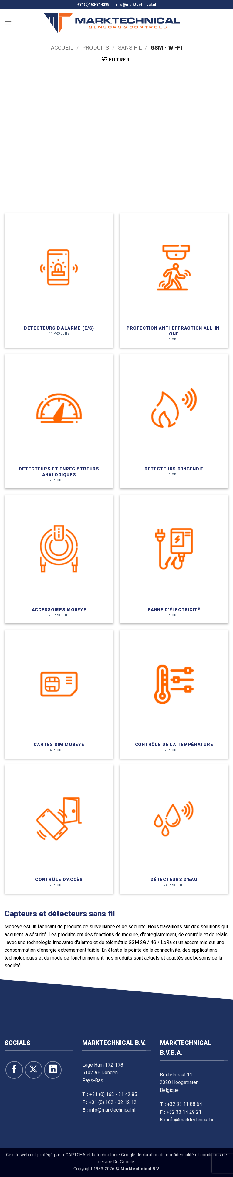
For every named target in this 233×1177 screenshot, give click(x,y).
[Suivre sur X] (33, 1070)
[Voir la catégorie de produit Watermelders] (174, 828)
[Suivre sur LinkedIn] (53, 1070)
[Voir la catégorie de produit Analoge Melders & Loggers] (59, 421)
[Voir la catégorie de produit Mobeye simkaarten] (59, 694)
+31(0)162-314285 (93, 4)
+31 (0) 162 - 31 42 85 (113, 1094)
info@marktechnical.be (191, 1120)
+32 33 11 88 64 (184, 1104)
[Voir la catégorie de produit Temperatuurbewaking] (174, 694)
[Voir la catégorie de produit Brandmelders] (174, 421)
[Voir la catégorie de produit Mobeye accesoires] (59, 559)
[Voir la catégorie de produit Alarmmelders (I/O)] (59, 280)
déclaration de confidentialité (165, 1155)
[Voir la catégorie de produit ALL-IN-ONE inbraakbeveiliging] (174, 280)
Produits (95, 47)
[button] (8, 23)
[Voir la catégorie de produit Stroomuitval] (174, 559)
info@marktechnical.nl (135, 4)
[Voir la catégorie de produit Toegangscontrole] (59, 828)
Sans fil (130, 47)
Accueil (62, 47)
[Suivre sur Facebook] (14, 1070)
